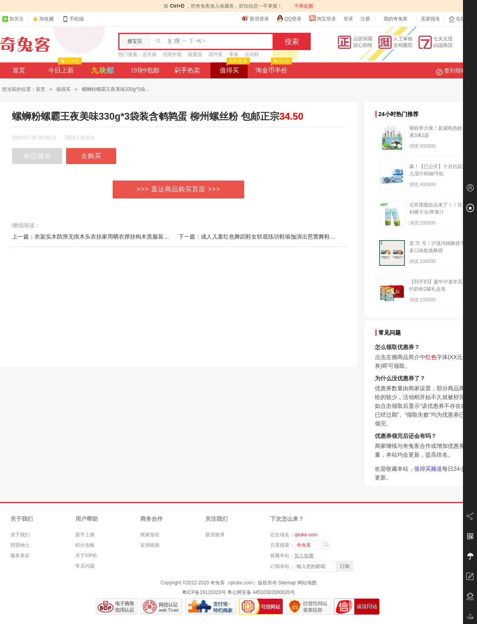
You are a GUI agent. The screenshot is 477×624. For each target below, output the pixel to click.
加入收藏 (303, 555)
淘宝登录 (322, 18)
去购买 (91, 155)
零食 (233, 54)
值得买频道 (428, 468)
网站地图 (307, 583)
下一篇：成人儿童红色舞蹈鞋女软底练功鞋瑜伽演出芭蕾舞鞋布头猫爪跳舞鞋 (273, 236)
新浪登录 (255, 18)
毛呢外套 (172, 54)
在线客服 (462, 19)
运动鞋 (252, 54)
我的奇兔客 (396, 19)
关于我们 (20, 535)
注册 (365, 19)
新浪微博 (214, 535)
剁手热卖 (187, 70)
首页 (18, 70)
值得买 (234, 68)
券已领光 (37, 155)
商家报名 (150, 535)
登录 (348, 19)
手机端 (73, 19)
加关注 (13, 19)
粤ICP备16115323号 (204, 592)
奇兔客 (25, 44)
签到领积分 (455, 70)
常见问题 (85, 566)
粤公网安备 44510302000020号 (261, 592)
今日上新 (64, 68)
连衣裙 (149, 54)
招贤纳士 (20, 545)
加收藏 (46, 19)
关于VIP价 (86, 555)
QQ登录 (288, 18)
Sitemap (287, 583)
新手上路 (85, 535)
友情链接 (150, 545)
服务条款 (20, 555)
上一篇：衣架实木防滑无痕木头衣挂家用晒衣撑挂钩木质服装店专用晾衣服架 (107, 236)
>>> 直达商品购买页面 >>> (178, 189)
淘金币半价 (272, 68)
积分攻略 (85, 545)
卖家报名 (430, 19)
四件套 (215, 54)
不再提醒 (303, 6)
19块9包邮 (145, 70)
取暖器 (195, 54)
